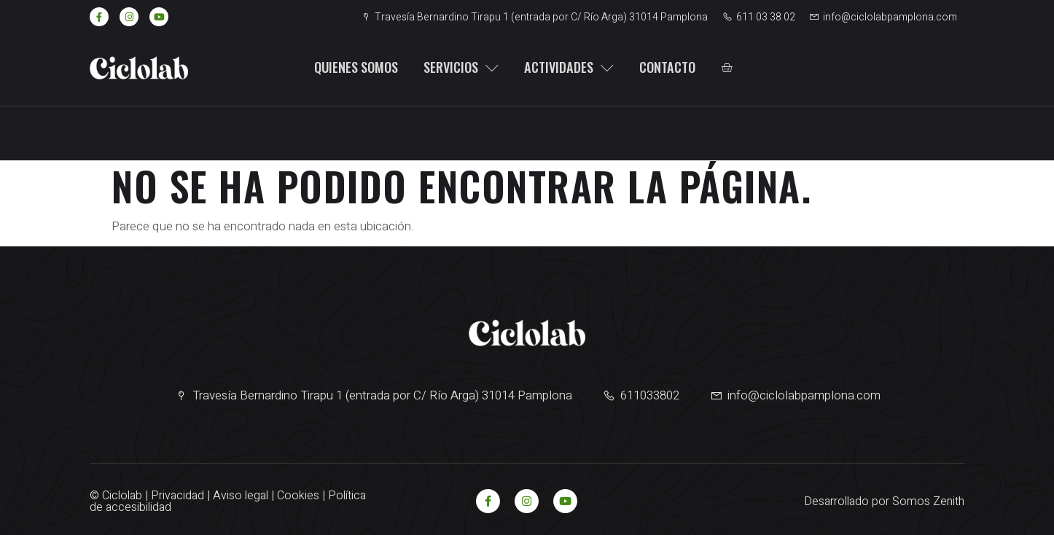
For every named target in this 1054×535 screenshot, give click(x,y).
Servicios (456, 67)
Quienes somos (351, 67)
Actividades (564, 67)
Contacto (662, 67)
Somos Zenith (928, 501)
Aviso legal (240, 495)
